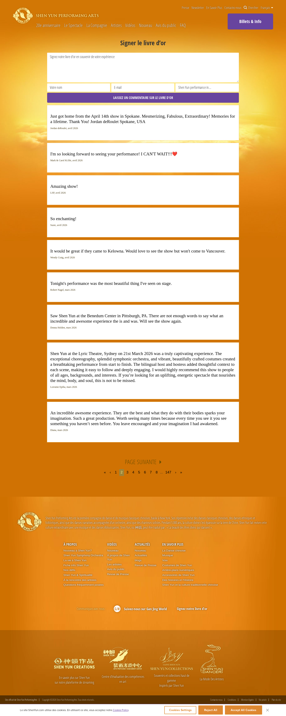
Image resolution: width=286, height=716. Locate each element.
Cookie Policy (120, 710)
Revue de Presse (118, 574)
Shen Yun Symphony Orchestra (83, 555)
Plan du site (276, 700)
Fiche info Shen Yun (76, 565)
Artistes (116, 25)
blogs (138, 560)
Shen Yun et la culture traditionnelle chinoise (190, 585)
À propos (70, 544)
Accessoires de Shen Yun (178, 575)
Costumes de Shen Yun (177, 565)
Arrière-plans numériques (178, 570)
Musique (167, 555)
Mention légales (247, 700)
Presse (185, 8)
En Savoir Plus (214, 8)
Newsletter (197, 8)
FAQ (183, 25)
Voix (165, 560)
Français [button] (267, 7)
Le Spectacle (73, 25)
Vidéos (130, 25)
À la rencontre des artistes (80, 580)
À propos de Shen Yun (118, 557)
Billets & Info (250, 21)
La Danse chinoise (173, 550)
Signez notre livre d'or (192, 608)
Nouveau (145, 25)
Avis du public (166, 25)
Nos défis (69, 570)
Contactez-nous (232, 8)
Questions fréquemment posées (84, 585)
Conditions (232, 700)
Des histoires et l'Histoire (177, 580)
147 (168, 472)
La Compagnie (96, 25)
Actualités (142, 544)
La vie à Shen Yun (75, 560)
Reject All (210, 710)
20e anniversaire (48, 25)
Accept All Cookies (243, 710)
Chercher (251, 8)
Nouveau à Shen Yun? (78, 550)
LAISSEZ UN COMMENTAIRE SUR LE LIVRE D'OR (143, 97)
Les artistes (114, 564)
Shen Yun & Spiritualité (78, 575)
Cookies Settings (179, 710)
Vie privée (263, 700)
